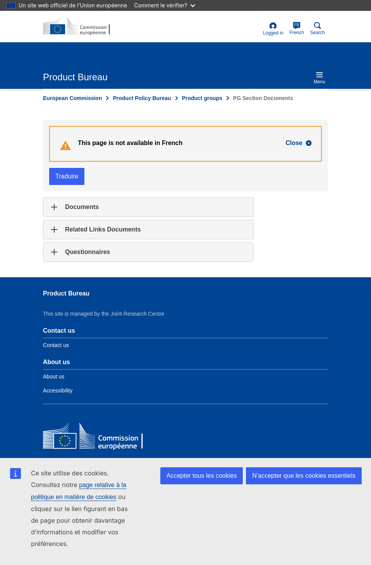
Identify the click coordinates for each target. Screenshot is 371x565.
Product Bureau (66, 293)
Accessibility (57, 390)
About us (53, 376)
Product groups (202, 98)
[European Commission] (99, 438)
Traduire (66, 176)
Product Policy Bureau (142, 98)
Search (317, 28)
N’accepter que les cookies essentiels (304, 475)
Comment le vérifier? (164, 5)
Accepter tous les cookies (202, 475)
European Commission (72, 98)
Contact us (56, 345)
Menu (319, 78)
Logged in (273, 29)
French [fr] (297, 28)
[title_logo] (80, 26)
